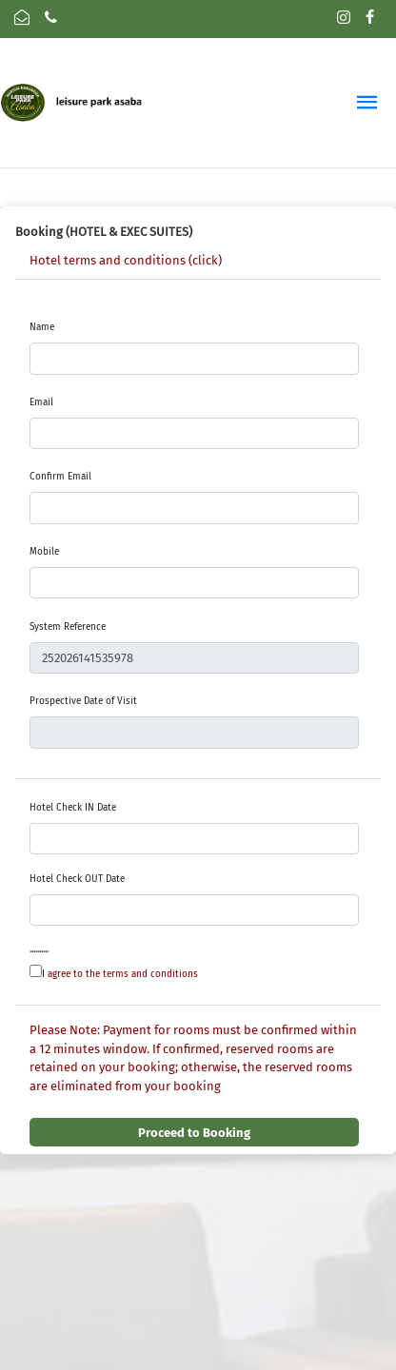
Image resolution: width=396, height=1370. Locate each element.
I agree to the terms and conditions (120, 974)
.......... (39, 949)
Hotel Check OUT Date (77, 879)
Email (41, 402)
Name (42, 327)
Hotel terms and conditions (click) (126, 260)
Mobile (44, 552)
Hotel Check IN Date (73, 807)
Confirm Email (60, 476)
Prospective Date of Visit (83, 701)
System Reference (68, 627)
